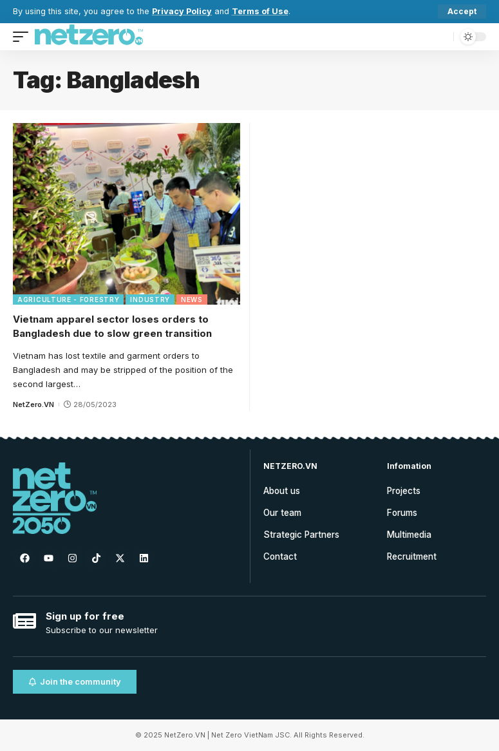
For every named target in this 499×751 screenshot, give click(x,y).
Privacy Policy (182, 11)
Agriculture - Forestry (68, 299)
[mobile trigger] (24, 36)
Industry (150, 299)
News (192, 299)
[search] (440, 36)
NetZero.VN (33, 404)
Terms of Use (260, 11)
